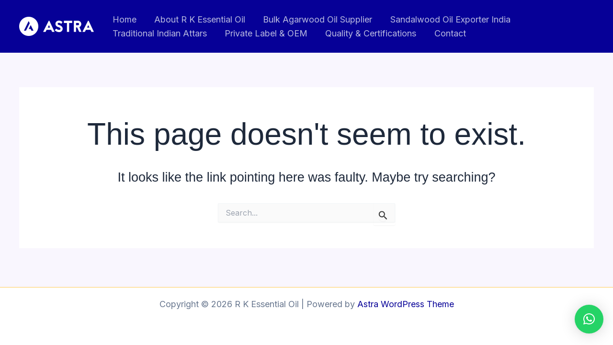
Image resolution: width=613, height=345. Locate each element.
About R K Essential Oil (198, 19)
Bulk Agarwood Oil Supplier (316, 19)
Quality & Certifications (369, 33)
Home (124, 19)
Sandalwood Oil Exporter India (448, 19)
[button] (589, 319)
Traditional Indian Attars (159, 33)
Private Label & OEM (265, 33)
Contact (448, 33)
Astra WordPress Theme (405, 304)
